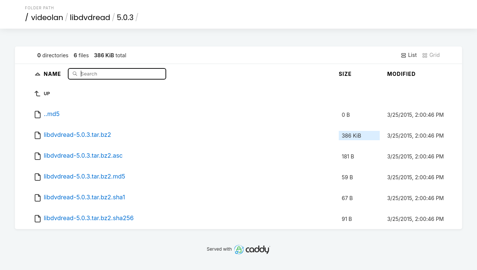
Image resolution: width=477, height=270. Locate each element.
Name (53, 73)
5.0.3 (125, 17)
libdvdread (90, 17)
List (409, 55)
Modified (401, 74)
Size (345, 74)
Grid (431, 55)
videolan (47, 17)
